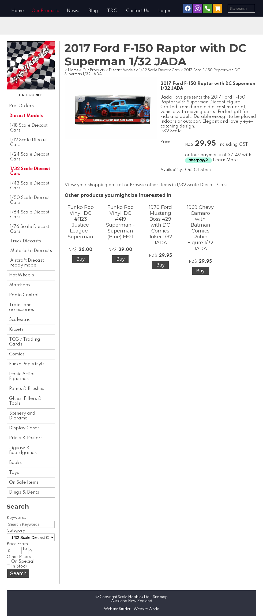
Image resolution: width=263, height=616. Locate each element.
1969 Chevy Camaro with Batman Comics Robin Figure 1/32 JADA (200, 227)
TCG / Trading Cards (24, 342)
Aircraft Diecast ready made (27, 263)
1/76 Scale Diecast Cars (29, 229)
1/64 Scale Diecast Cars (30, 214)
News (73, 11)
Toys (14, 472)
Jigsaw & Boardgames (23, 450)
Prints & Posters (26, 438)
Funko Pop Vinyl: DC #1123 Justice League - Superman (80, 222)
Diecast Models (26, 116)
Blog (93, 11)
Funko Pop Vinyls (26, 364)
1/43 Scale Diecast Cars (30, 185)
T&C (112, 11)
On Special (21, 561)
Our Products (45, 11)
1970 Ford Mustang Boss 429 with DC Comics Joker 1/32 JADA (160, 225)
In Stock (17, 566)
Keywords (16, 518)
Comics (16, 354)
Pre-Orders (21, 106)
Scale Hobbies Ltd (133, 597)
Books (15, 462)
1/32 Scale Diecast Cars (30, 171)
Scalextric (19, 319)
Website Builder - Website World (131, 609)
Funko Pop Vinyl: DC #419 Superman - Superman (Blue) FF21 (120, 222)
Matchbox (20, 285)
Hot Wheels (21, 275)
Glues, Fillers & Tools (25, 401)
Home (17, 11)
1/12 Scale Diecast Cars (29, 142)
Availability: (171, 170)
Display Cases (24, 428)
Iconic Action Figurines (22, 376)
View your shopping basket (94, 185)
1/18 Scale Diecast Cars (29, 128)
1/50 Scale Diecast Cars (30, 200)
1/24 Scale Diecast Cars (30, 156)
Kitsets (16, 329)
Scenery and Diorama (22, 415)
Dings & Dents (24, 492)
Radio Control (24, 295)
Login (164, 11)
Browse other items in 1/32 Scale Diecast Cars (178, 185)
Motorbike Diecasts (31, 251)
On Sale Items (24, 482)
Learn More (225, 160)
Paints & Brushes (26, 388)
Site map (160, 597)
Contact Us (137, 11)
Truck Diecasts (25, 241)
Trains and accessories (21, 307)
